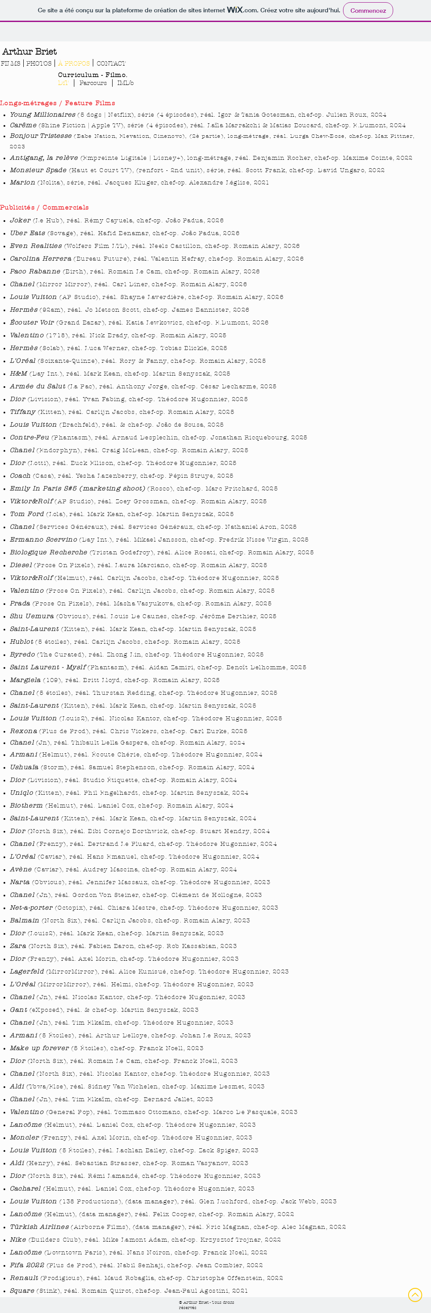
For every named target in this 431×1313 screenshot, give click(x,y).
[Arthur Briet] (29, 52)
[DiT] (63, 83)
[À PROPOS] (74, 63)
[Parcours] (93, 83)
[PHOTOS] (38, 63)
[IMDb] (125, 83)
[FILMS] (10, 63)
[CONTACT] (111, 63)
